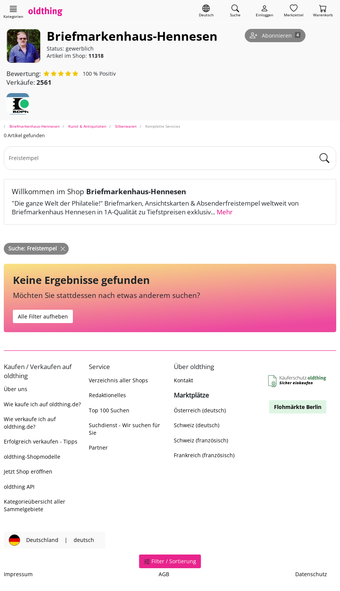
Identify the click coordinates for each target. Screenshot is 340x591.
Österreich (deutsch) (200, 410)
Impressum (18, 574)
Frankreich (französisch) (204, 455)
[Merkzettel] (294, 11)
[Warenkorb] (323, 11)
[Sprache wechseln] (206, 11)
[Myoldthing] (264, 11)
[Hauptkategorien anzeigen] (13, 11)
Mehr (225, 212)
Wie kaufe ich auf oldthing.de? (42, 404)
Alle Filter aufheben (43, 316)
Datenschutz (311, 574)
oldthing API (19, 486)
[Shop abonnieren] (275, 36)
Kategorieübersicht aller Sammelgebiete (34, 505)
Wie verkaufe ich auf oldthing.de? (30, 422)
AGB (164, 574)
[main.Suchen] (324, 158)
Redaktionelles (107, 395)
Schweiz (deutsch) (196, 425)
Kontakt (183, 380)
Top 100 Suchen (109, 410)
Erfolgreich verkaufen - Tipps (40, 441)
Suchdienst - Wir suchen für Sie (124, 428)
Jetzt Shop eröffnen (28, 471)
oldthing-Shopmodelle (32, 456)
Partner (98, 447)
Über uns (15, 389)
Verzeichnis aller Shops (118, 380)
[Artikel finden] (235, 11)
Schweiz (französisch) (201, 440)
